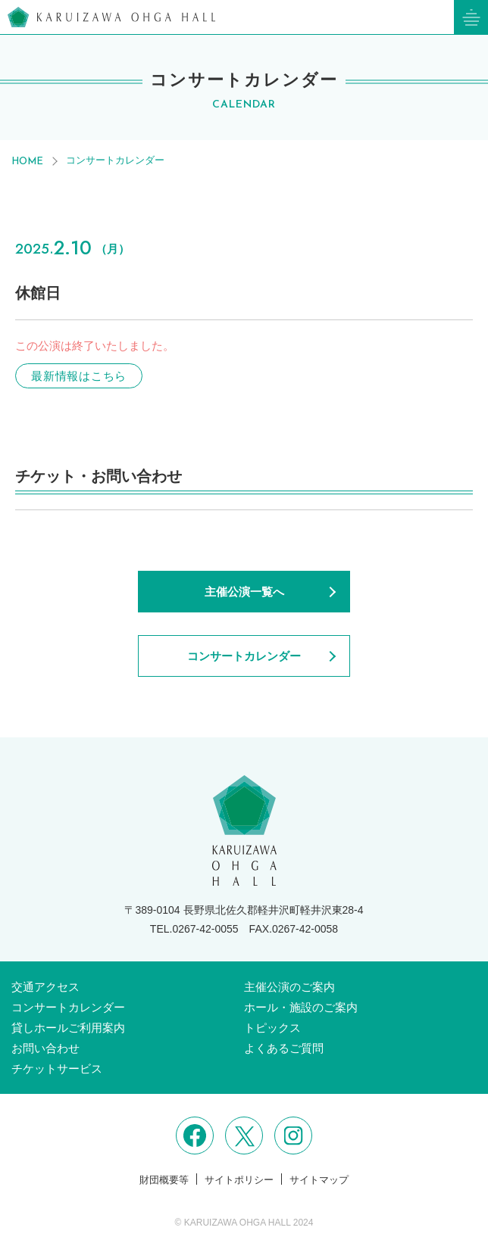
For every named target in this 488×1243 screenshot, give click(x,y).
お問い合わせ (45, 1048)
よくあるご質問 (284, 1048)
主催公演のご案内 (289, 986)
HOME (27, 162)
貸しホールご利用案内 (68, 1027)
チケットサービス (56, 1068)
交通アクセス (45, 986)
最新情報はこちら (79, 375)
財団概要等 (164, 1179)
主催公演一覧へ (244, 591)
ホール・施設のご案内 (301, 1007)
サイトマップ (319, 1179)
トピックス (272, 1027)
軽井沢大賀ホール (111, 17)
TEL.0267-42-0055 (194, 929)
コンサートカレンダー (115, 160)
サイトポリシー (239, 1179)
